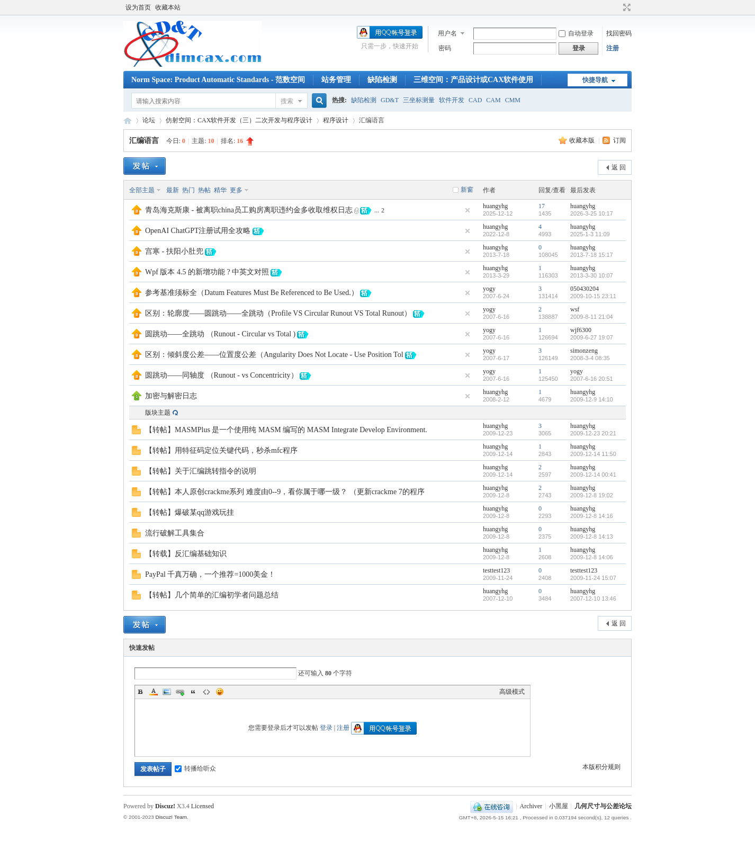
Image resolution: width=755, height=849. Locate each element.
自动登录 (576, 33)
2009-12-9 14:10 (591, 399)
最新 (172, 190)
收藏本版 (582, 140)
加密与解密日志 (171, 396)
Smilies (219, 691)
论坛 (148, 120)
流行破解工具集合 (174, 533)
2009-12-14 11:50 (593, 454)
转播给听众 (195, 768)
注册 (612, 48)
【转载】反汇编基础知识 (186, 554)
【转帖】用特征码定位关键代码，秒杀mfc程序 (221, 450)
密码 (444, 48)
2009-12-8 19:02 (591, 495)
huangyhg (495, 206)
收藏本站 (168, 7)
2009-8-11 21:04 (591, 317)
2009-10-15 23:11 (593, 296)
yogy (489, 288)
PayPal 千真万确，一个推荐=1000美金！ (210, 574)
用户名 (447, 33)
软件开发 (451, 100)
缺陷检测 (382, 80)
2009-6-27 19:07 (591, 337)
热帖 (204, 190)
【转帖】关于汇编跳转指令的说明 (200, 471)
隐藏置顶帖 (467, 210)
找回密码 (619, 33)
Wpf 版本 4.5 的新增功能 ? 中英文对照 (207, 272)
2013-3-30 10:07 (591, 275)
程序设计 (335, 120)
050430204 (584, 288)
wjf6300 (580, 330)
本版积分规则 (601, 767)
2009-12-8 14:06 (591, 557)
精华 (220, 190)
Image (166, 691)
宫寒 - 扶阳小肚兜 (174, 251)
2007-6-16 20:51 (591, 379)
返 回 (619, 167)
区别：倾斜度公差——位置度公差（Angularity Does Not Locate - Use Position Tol (274, 355)
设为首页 (138, 7)
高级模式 (512, 691)
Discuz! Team (171, 817)
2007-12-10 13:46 (593, 598)
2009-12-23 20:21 (593, 433)
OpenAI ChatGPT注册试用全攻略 (198, 231)
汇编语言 (144, 141)
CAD (475, 100)
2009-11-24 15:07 (593, 578)
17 (541, 206)
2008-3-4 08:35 (590, 358)
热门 (188, 190)
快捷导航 (595, 80)
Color (153, 691)
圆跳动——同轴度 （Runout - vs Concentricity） (221, 375)
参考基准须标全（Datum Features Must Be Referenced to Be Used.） (251, 293)
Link (180, 691)
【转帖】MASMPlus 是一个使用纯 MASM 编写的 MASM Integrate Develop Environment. (286, 430)
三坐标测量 (419, 100)
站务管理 (336, 80)
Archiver (531, 806)
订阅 (619, 140)
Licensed (202, 806)
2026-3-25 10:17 (591, 213)
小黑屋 (558, 806)
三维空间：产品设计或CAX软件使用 (473, 80)
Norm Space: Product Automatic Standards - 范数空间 (218, 80)
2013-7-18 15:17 (591, 255)
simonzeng (584, 350)
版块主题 (157, 412)
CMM (512, 100)
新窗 (467, 189)
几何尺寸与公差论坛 (127, 120)
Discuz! (165, 806)
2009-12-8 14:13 (591, 536)
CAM (493, 100)
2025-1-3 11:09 (590, 234)
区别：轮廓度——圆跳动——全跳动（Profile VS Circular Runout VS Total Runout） (278, 313)
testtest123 (496, 570)
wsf (574, 309)
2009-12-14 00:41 (593, 474)
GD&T (390, 100)
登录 (326, 727)
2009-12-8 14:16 (591, 516)
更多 (236, 190)
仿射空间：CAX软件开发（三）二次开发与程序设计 (239, 120)
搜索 (287, 101)
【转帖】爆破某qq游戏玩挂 (189, 512)
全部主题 (142, 190)
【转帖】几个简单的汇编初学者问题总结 (211, 595)
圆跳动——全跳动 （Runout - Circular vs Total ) (220, 334)
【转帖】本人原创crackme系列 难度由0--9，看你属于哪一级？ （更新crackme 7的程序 (285, 492)
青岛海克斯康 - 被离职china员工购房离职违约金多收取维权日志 (249, 210)
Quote (193, 691)
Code (206, 691)
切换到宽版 (625, 7)
